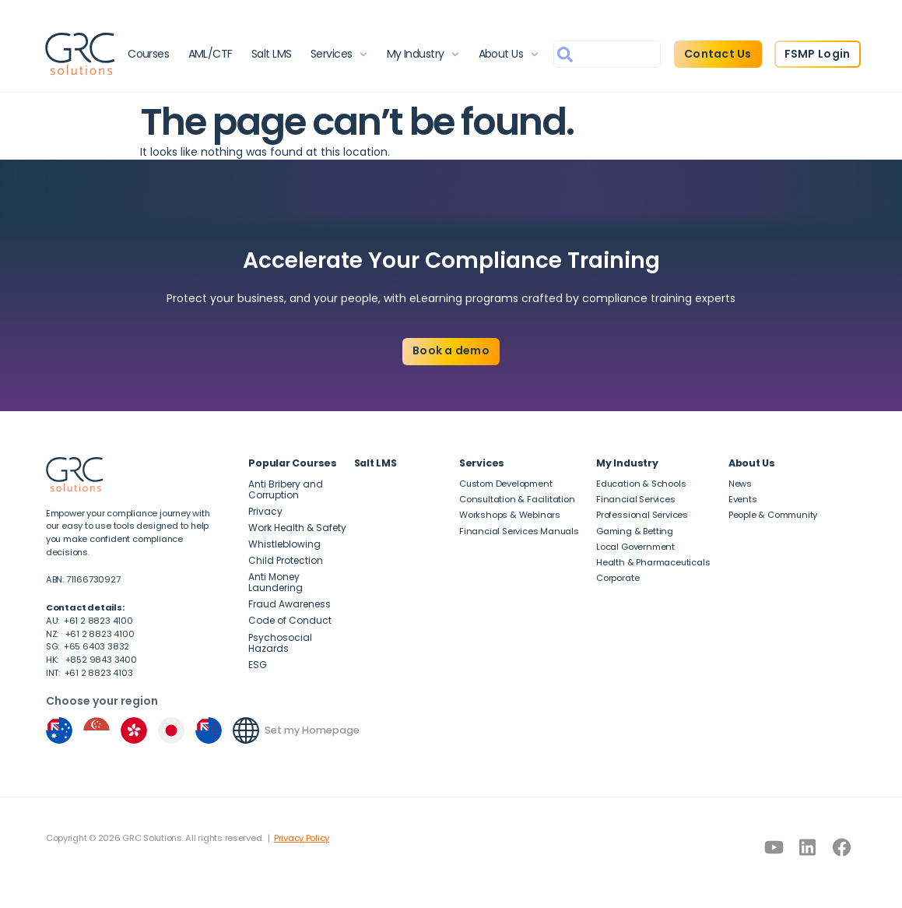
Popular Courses (292, 463)
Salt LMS (271, 54)
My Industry (422, 54)
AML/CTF (210, 54)
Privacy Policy (301, 838)
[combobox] (606, 54)
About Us (508, 54)
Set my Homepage (312, 730)
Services (339, 54)
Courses (149, 54)
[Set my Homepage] (246, 730)
